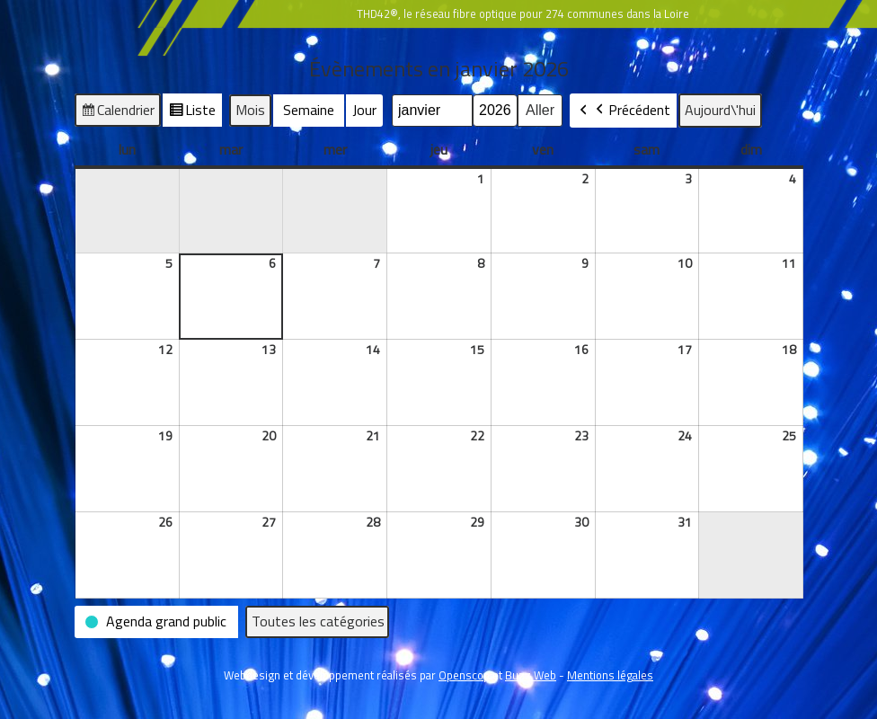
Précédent (631, 110)
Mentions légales (610, 675)
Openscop (464, 675)
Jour (364, 109)
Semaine (308, 109)
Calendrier (117, 112)
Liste (192, 112)
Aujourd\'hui (720, 109)
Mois (250, 109)
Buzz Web (530, 675)
